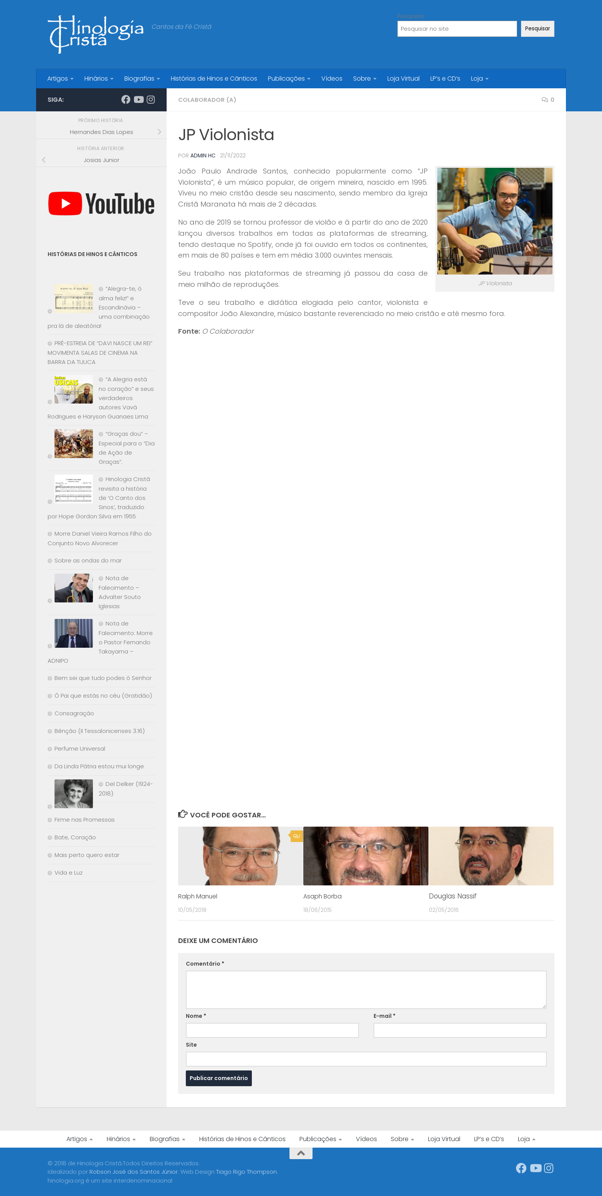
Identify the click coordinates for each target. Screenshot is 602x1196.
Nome (196, 1015)
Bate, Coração (75, 837)
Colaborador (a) (208, 99)
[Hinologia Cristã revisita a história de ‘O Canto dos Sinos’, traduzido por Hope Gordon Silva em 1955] (70, 490)
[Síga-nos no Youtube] (138, 99)
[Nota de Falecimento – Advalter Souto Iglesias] (70, 589)
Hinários (96, 78)
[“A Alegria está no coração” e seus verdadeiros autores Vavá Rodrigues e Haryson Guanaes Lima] (70, 391)
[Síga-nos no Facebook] (126, 99)
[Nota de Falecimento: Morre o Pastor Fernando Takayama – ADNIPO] (70, 635)
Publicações (286, 78)
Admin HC (203, 155)
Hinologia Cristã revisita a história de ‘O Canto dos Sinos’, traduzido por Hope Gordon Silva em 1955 (99, 497)
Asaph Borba (324, 895)
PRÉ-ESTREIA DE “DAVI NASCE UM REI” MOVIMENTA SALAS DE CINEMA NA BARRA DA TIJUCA (100, 352)
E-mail (384, 1015)
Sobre (362, 78)
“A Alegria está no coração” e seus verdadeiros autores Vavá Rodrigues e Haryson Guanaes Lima (101, 397)
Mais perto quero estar (87, 855)
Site (191, 1044)
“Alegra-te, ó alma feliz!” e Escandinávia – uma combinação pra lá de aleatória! (99, 307)
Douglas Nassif (453, 895)
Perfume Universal (80, 748)
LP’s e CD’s (445, 78)
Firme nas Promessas (85, 820)
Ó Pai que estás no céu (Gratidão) (103, 695)
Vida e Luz (69, 872)
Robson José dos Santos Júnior (133, 1171)
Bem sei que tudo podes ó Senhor (103, 678)
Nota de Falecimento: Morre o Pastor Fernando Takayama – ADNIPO (100, 642)
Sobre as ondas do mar (88, 560)
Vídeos (331, 78)
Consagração (74, 713)
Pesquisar (411, 16)
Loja (477, 78)
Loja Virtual (403, 78)
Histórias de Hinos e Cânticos (214, 78)
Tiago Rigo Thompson (246, 1171)
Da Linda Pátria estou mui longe (99, 766)
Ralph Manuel (200, 895)
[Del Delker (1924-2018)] (70, 795)
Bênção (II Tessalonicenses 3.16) (100, 731)
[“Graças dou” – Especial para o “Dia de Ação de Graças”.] (70, 445)
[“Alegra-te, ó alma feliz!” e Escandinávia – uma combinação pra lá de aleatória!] (70, 300)
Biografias (139, 78)
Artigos (57, 78)
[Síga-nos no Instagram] (150, 99)
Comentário (205, 963)
